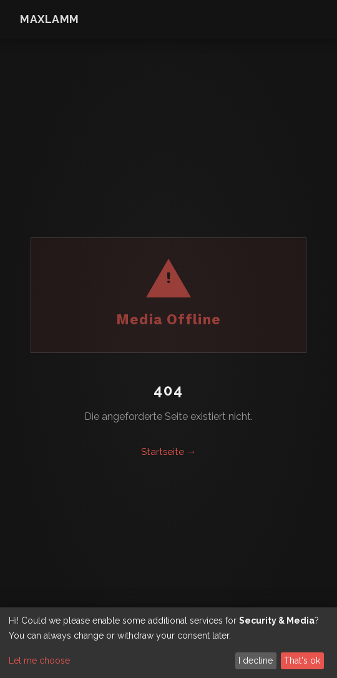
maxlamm (49, 19)
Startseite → (168, 451)
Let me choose (39, 661)
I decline (255, 661)
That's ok (302, 661)
